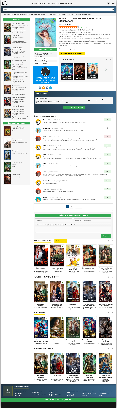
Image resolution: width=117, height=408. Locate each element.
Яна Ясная (57, 14)
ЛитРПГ (101, 395)
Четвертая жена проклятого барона (89, 304)
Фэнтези (17, 395)
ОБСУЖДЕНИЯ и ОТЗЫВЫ (65, 3)
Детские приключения (89, 393)
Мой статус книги (45, 49)
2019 (43, 58)
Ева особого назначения (89, 376)
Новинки (42, 3)
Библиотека (14, 3)
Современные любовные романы (73, 391)
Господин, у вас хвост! (89, 268)
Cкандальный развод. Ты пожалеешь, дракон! (105, 305)
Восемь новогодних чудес (57, 268)
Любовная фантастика (106, 391)
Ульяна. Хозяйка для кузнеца (105, 268)
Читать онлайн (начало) (74, 107)
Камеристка (57, 340)
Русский (44, 63)
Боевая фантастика (21, 391)
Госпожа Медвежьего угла (73, 340)
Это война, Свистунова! (73, 268)
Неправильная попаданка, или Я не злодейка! (105, 376)
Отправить (106, 236)
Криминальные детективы (53, 391)
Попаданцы (18, 393)
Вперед (79, 206)
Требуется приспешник (105, 340)
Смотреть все (61, 241)
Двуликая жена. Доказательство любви (57, 305)
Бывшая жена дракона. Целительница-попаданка (41, 305)
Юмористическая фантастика (37, 391)
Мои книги (51, 3)
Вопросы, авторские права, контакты (58, 400)
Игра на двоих (40, 268)
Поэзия (84, 395)
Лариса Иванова (48, 181)
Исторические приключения (70, 395)
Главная (34, 3)
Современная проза (88, 391)
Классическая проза (105, 393)
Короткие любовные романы (55, 395)
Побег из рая (73, 304)
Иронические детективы (39, 394)
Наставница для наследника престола (41, 340)
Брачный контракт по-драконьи (89, 340)
